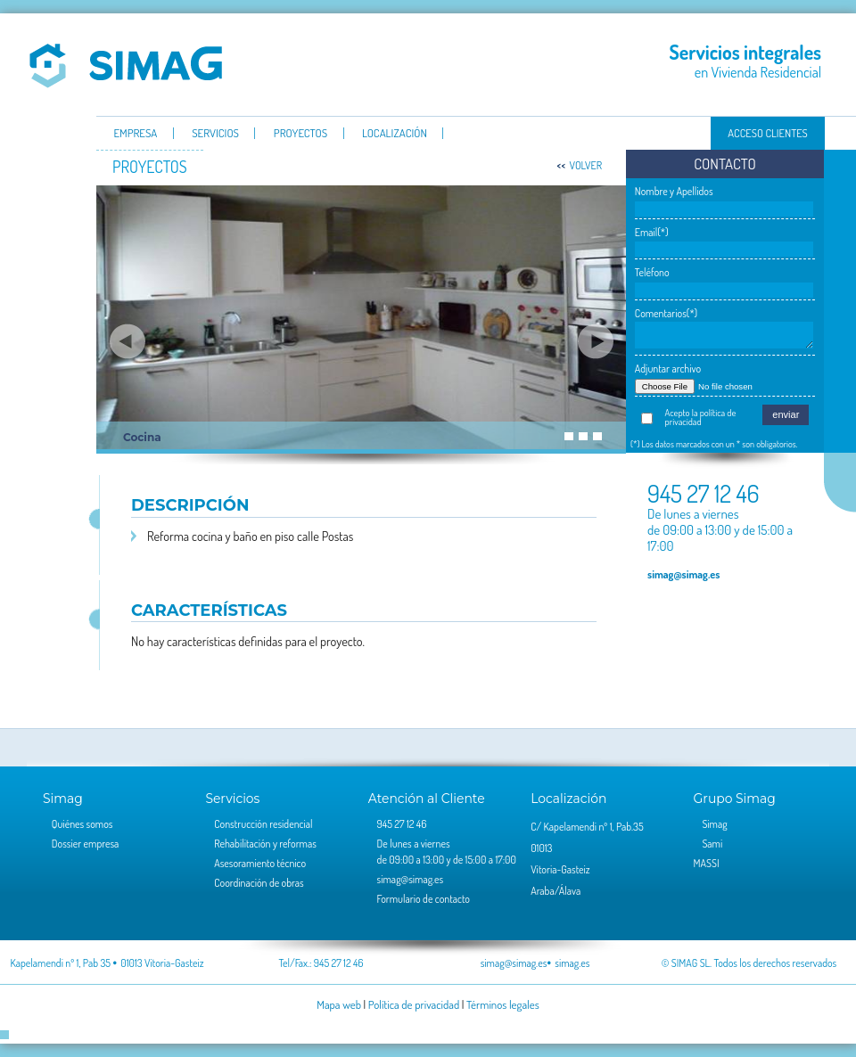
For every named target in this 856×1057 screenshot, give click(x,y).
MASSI (707, 863)
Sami (712, 843)
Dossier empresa (85, 843)
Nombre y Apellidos (674, 191)
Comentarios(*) (666, 313)
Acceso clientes (768, 133)
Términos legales (502, 1004)
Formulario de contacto (423, 898)
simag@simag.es (683, 574)
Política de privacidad (413, 1004)
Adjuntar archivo (668, 368)
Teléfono (652, 272)
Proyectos (300, 134)
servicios (215, 134)
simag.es (572, 963)
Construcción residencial (263, 824)
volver (585, 165)
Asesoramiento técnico (260, 863)
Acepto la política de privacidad (701, 417)
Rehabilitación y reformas (265, 843)
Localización (394, 134)
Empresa (135, 134)
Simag (125, 64)
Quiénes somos (82, 824)
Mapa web (339, 1004)
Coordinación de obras (258, 882)
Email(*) (652, 232)
